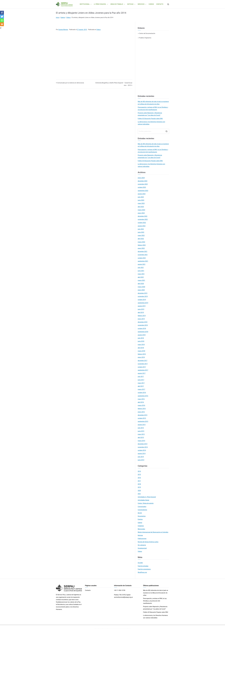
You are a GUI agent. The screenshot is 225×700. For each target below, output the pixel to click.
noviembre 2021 (143, 254)
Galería (140, 522)
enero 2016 (141, 412)
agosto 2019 (142, 306)
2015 (139, 474)
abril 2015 (141, 437)
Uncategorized (142, 548)
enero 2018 (141, 357)
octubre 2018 (142, 328)
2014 (139, 471)
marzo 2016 (141, 405)
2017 (139, 481)
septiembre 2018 (143, 331)
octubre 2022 (142, 222)
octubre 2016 (142, 392)
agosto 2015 (142, 424)
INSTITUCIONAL (86, 4)
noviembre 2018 (143, 325)
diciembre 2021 (142, 251)
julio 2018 (141, 338)
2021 (139, 493)
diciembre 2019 (142, 293)
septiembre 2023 (143, 190)
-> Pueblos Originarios (144, 38)
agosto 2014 (142, 453)
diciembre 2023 (142, 181)
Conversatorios (142, 510)
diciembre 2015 (142, 415)
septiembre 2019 (143, 303)
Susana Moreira (63, 29)
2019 (139, 487)
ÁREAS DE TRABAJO (117, 4)
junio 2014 (141, 460)
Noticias (140, 535)
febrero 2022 (142, 245)
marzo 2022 (141, 242)
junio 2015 (141, 431)
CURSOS (151, 4)
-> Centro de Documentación (146, 33)
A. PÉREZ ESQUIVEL (101, 4)
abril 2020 (141, 283)
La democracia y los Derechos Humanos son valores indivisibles (151, 123)
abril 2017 (141, 386)
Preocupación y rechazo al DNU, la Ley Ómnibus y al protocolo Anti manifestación (153, 108)
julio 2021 (141, 267)
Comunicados (142, 506)
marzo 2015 (141, 440)
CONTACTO (159, 4)
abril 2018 (141, 348)
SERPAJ (107, 628)
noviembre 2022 (143, 219)
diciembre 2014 (142, 444)
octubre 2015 (142, 418)
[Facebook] (2, 13)
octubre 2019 (142, 299)
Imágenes (141, 526)
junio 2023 (141, 200)
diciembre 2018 (142, 322)
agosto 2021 (142, 264)
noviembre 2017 (143, 364)
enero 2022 (141, 248)
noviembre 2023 (143, 184)
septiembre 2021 (143, 261)
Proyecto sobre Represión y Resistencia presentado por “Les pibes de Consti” (150, 114)
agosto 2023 (142, 194)
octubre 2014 (142, 450)
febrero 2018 (142, 354)
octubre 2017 (142, 367)
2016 (139, 477)
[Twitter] (2, 16)
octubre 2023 (142, 187)
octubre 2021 (142, 258)
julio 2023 (141, 197)
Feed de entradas (143, 566)
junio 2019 (141, 309)
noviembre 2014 (143, 447)
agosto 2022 (142, 226)
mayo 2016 (141, 399)
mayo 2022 (141, 235)
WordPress (127, 628)
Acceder (140, 562)
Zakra (121, 628)
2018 (139, 484)
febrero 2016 (142, 408)
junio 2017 (141, 380)
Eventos (140, 519)
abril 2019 (141, 312)
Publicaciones (142, 538)
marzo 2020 (141, 287)
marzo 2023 (141, 210)
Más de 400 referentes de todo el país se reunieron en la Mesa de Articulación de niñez (153, 103)
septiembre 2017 (143, 370)
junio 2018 (141, 341)
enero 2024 (141, 178)
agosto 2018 (142, 335)
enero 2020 (141, 290)
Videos (98, 29)
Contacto (88, 590)
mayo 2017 (141, 383)
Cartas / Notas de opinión (146, 503)
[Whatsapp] (2, 20)
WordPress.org (142, 572)
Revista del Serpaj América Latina (148, 542)
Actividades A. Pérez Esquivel (147, 497)
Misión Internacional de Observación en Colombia (153, 532)
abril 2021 (141, 277)
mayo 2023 (141, 203)
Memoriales (141, 529)
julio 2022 (141, 229)
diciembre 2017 (142, 360)
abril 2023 (141, 206)
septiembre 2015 (143, 421)
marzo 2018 (141, 351)
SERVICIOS (142, 4)
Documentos (142, 516)
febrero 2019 (142, 315)
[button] (91, 4)
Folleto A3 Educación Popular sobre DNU (150, 118)
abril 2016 (141, 402)
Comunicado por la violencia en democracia (70, 83)
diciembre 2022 (142, 216)
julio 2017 (141, 376)
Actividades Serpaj (143, 500)
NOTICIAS (131, 4)
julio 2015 (141, 428)
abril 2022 (141, 238)
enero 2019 (141, 319)
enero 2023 (141, 213)
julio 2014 (141, 456)
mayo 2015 (141, 434)
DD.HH (140, 513)
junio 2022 (141, 232)
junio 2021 (141, 270)
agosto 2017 (142, 373)
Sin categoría (142, 545)
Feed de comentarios (144, 569)
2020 (139, 490)
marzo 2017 (141, 389)
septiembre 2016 (143, 396)
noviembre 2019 (143, 296)
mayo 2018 (141, 344)
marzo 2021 (141, 280)
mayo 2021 (141, 274)
